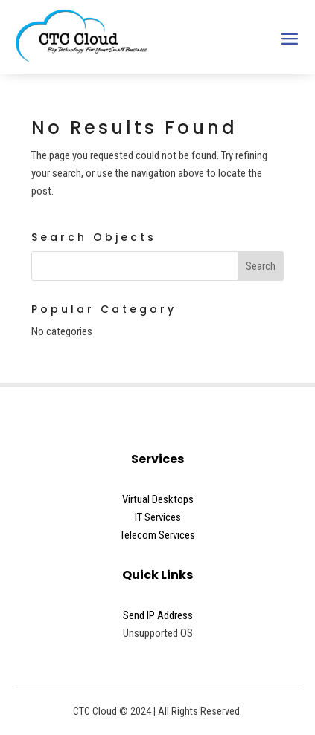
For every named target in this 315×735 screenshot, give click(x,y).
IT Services (158, 517)
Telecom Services (157, 535)
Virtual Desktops (158, 499)
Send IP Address (158, 615)
